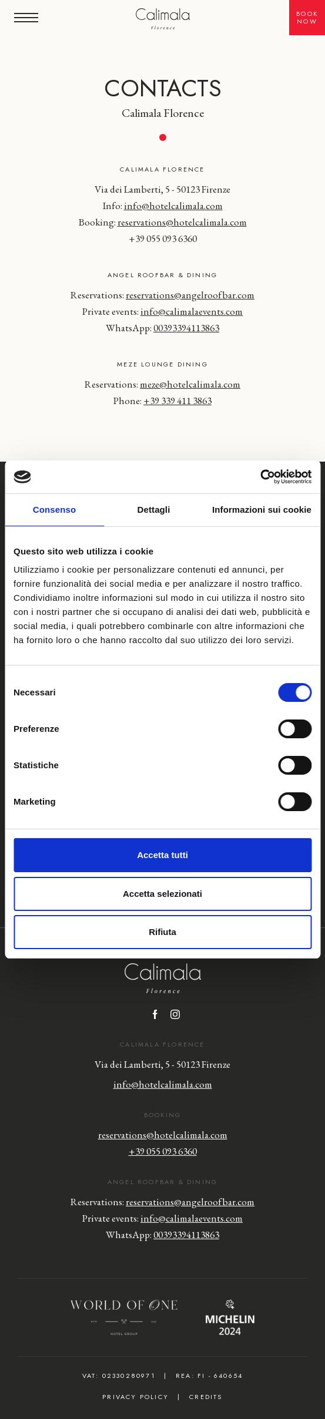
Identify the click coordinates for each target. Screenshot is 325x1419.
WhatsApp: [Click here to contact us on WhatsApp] (162, 1234)
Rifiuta (162, 932)
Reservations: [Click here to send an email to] (162, 384)
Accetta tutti (162, 855)
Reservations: (162, 294)
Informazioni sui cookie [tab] (261, 510)
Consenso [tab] (54, 510)
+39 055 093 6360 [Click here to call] (163, 238)
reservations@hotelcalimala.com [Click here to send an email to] (162, 1134)
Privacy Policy (135, 1396)
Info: (163, 205)
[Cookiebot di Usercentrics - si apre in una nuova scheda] (260, 477)
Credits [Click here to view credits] (205, 1396)
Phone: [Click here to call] (162, 400)
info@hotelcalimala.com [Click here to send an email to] (162, 1084)
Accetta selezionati (162, 894)
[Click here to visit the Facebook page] (155, 1015)
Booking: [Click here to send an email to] (163, 222)
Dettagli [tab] (154, 510)
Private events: (162, 311)
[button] (26, 17)
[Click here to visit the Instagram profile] (175, 1015)
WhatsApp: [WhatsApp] (162, 327)
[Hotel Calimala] (163, 20)
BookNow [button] (307, 17)
